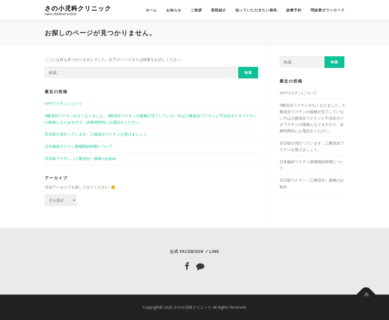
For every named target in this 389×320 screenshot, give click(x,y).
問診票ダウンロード (328, 10)
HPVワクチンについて (63, 103)
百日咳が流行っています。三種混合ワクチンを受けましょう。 (98, 134)
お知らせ (173, 10)
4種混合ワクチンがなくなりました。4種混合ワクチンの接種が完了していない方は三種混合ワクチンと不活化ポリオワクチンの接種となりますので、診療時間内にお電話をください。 (312, 118)
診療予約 (293, 10)
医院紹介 (218, 10)
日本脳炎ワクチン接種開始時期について (79, 146)
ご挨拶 (196, 10)
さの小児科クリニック (78, 8)
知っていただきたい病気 (256, 10)
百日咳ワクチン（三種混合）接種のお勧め (81, 158)
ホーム (151, 10)
